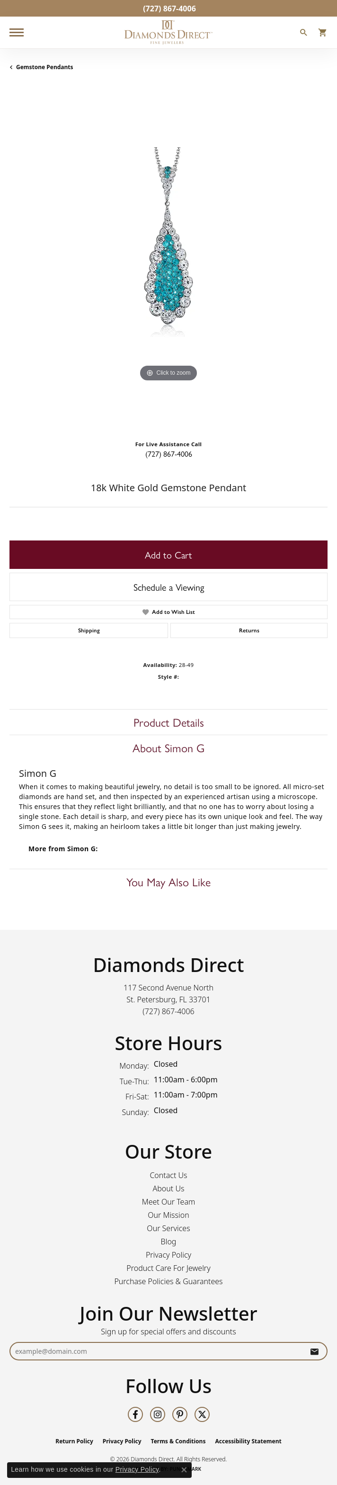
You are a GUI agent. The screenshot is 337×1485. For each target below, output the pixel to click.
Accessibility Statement (248, 1441)
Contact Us (168, 1175)
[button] (304, 34)
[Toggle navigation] (16, 32)
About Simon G (168, 747)
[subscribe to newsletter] (314, 1351)
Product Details (168, 722)
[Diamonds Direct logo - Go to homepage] (168, 32)
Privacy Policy (168, 1255)
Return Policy (74, 1441)
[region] (168, 259)
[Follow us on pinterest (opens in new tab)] (179, 1414)
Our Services (168, 1228)
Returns (249, 630)
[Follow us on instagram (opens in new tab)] (157, 1414)
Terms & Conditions (178, 1441)
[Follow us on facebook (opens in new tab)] (135, 1414)
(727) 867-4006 (168, 453)
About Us (169, 1188)
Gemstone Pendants (44, 67)
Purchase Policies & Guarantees (168, 1281)
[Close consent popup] (184, 1470)
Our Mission (168, 1215)
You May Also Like (168, 881)
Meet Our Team (168, 1202)
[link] (168, 8)
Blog (169, 1241)
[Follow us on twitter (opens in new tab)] (202, 1414)
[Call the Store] (168, 1011)
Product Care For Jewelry (168, 1268)
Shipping (89, 630)
